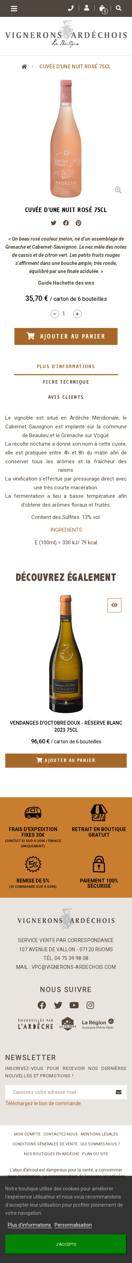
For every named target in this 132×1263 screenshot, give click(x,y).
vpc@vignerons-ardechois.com (74, 967)
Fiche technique (66, 382)
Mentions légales (99, 1134)
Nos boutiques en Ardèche (51, 1154)
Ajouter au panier (65, 760)
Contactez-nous (60, 1134)
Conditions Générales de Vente (44, 1144)
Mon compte (27, 1134)
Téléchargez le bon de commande (43, 1103)
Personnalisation (73, 1225)
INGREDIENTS (66, 530)
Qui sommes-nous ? (100, 1144)
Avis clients (66, 397)
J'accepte (66, 1244)
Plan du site (95, 1154)
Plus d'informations (66, 366)
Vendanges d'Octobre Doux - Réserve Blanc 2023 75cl (66, 726)
